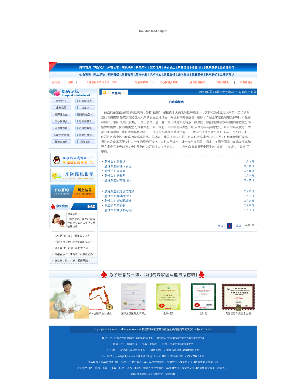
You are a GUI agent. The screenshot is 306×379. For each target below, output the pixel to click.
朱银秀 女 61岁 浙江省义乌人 (72, 235)
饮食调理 (85, 74)
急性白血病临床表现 (118, 166)
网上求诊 (99, 74)
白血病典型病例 (115, 205)
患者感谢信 (227, 67)
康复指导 (61, 107)
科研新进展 (85, 100)
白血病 (85, 107)
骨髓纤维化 (85, 134)
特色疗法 (61, 100)
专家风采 (127, 67)
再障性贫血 (61, 114)
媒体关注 (183, 74)
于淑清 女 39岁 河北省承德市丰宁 (73, 241)
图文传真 (155, 67)
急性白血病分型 (115, 175)
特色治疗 (197, 67)
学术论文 (155, 74)
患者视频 (127, 74)
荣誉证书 (113, 67)
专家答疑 (113, 74)
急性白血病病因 (115, 171)
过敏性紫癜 (85, 128)
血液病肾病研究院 (225, 91)
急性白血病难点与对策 (119, 191)
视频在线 (211, 67)
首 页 (220, 225)
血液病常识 (227, 74)
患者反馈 (169, 74)
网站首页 (85, 67)
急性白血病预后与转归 (119, 210)
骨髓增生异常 (85, 114)
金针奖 (205, 313)
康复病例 (85, 141)
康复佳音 (183, 67)
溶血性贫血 (61, 128)
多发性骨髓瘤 (61, 134)
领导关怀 (141, 67)
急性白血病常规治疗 (118, 180)
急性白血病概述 (115, 161)
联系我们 (211, 74)
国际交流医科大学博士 (136, 313)
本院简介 (99, 67)
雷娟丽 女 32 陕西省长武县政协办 (74, 254)
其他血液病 (61, 141)
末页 (238, 225)
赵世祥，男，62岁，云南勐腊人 (72, 260)
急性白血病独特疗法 (118, 196)
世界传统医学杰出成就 (101, 313)
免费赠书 (197, 74)
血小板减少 (61, 121)
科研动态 (169, 67)
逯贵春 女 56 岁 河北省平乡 (71, 248)
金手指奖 (171, 313)
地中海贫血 (85, 121)
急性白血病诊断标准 (118, 200)
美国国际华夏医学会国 (240, 313)
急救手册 (141, 74)
